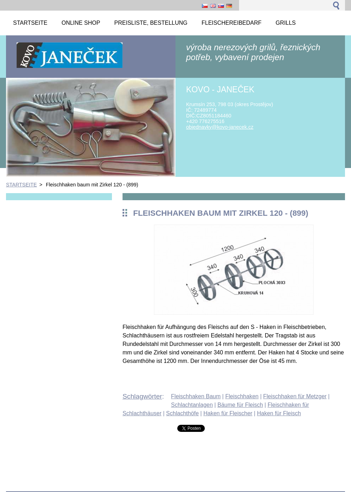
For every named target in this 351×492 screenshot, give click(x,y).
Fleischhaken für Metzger (295, 396)
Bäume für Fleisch (240, 405)
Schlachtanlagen (192, 405)
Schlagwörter (142, 396)
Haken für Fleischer (227, 413)
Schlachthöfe (182, 413)
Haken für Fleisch (279, 413)
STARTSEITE (21, 184)
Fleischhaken (241, 396)
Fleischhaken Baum (196, 396)
